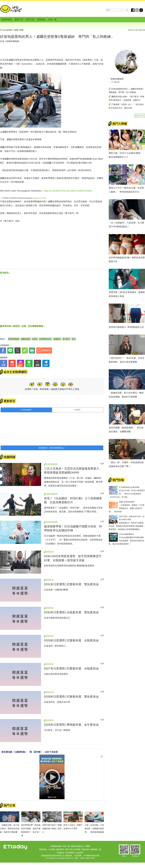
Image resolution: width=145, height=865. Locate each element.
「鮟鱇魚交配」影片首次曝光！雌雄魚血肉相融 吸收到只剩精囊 (9, 828)
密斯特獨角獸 (12, 41)
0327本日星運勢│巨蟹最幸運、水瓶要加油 (71, 668)
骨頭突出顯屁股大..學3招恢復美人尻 (126, 327)
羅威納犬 (57, 339)
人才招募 (51, 849)
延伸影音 (4, 273)
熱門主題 (30, 19)
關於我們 (60, 849)
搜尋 (127, 9)
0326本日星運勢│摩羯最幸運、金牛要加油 (71, 724)
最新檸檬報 (6, 19)
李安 (73, 339)
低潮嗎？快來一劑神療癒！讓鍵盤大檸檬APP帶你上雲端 (52, 389)
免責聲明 (79, 853)
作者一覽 (52, 19)
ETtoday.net (52, 858)
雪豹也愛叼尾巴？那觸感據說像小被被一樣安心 (52, 828)
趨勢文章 (18, 19)
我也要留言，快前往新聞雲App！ (52, 448)
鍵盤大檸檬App (77, 846)
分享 (102, 464)
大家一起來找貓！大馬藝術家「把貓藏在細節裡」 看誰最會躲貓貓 (94, 828)
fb (133, 10)
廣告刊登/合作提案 (72, 849)
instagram (137, 10)
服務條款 (94, 849)
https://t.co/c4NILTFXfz (55, 191)
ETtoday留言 (26, 410)
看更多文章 (139, 116)
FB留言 (78, 410)
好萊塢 (34, 339)
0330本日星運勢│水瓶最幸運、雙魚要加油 (71, 612)
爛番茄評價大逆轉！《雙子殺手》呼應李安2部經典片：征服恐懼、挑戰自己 (126, 98)
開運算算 (50, 552)
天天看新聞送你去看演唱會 (129, 487)
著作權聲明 (70, 853)
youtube (141, 10)
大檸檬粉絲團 (55, 846)
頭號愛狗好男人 (45, 339)
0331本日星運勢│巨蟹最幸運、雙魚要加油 (71, 584)
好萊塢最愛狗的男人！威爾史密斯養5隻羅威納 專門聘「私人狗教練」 (126, 90)
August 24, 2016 (39, 198)
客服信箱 (85, 849)
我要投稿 (41, 19)
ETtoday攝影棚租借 (126, 534)
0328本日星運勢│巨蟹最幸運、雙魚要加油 (71, 696)
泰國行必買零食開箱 (126, 502)
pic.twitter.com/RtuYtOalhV (79, 191)
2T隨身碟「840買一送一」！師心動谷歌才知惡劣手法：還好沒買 (126, 106)
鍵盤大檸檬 (11, 9)
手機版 (87, 846)
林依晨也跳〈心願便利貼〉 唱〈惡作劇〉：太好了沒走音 (29, 752)
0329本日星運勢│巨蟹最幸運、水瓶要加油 (71, 640)
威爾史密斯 (25, 339)
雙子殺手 (66, 339)
